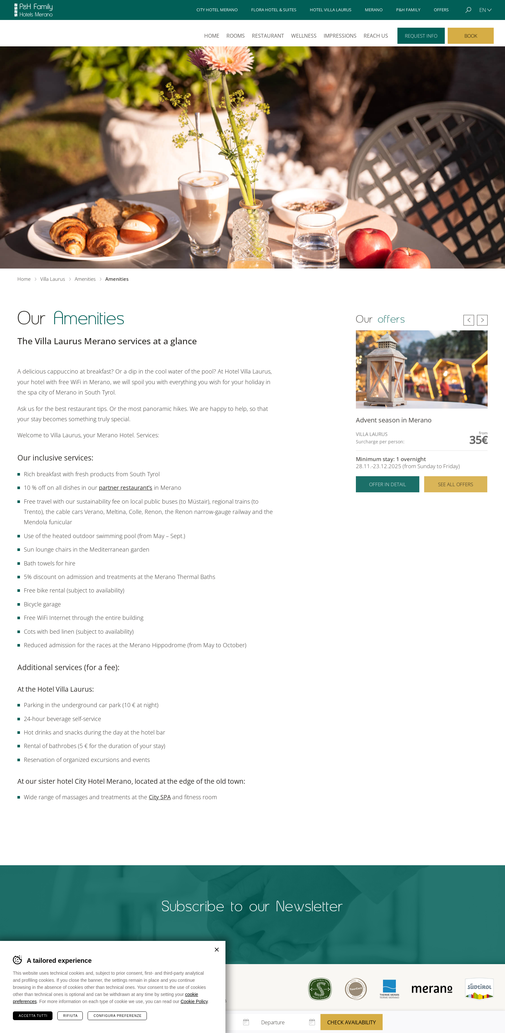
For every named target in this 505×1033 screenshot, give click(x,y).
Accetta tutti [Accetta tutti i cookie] (33, 1016)
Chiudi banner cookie (216, 949)
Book (470, 36)
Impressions (340, 35)
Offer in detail (387, 493)
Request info (421, 36)
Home (211, 35)
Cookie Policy (194, 1001)
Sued (320, 989)
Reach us (376, 35)
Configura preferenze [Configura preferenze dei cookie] (117, 1016)
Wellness (304, 35)
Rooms (235, 35)
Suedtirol (479, 989)
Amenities (85, 279)
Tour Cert (356, 989)
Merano (432, 989)
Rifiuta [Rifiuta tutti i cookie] (70, 1016)
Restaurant (268, 35)
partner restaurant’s (125, 487)
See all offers (455, 493)
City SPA (160, 797)
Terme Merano (389, 989)
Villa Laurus (35, 33)
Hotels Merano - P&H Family (33, 10)
